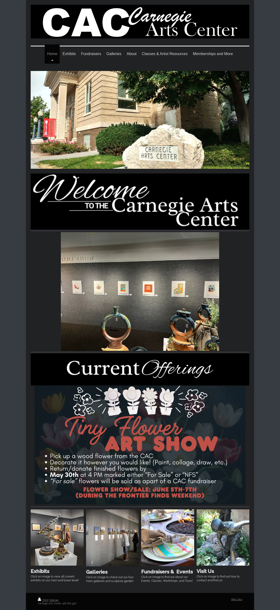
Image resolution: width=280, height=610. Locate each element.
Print (43, 600)
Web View (236, 599)
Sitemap (54, 600)
